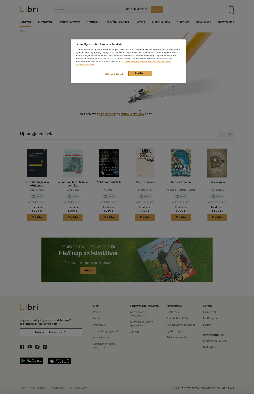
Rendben (140, 73)
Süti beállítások (114, 74)
